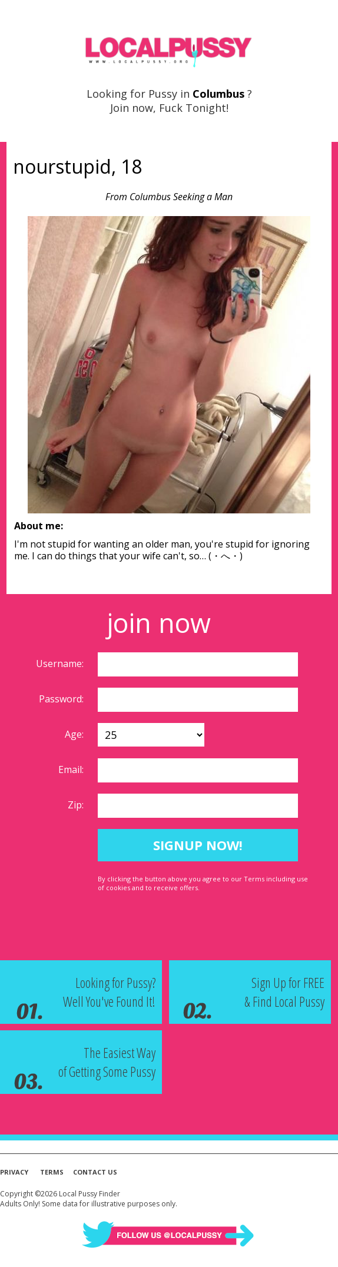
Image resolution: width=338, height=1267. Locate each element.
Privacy (14, 1172)
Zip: (77, 804)
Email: (72, 769)
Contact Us (95, 1172)
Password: (62, 698)
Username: (61, 663)
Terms (52, 1172)
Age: (75, 734)
